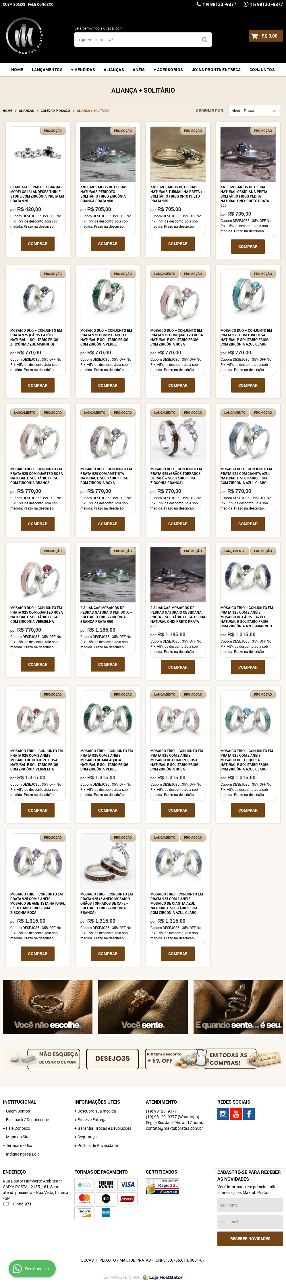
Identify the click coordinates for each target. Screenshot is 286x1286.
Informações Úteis (97, 1102)
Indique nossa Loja (23, 1154)
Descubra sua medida (97, 1111)
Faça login (114, 28)
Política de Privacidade (98, 1145)
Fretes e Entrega (92, 1119)
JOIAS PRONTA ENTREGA (216, 69)
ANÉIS (139, 69)
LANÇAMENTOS (47, 69)
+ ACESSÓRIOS (168, 69)
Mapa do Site (17, 1136)
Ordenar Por (209, 110)
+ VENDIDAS (83, 69)
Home (17, 69)
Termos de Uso (19, 1145)
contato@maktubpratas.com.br (174, 1128)
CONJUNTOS (262, 69)
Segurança (87, 1136)
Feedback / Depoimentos (28, 1119)
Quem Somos (14, 4)
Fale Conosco (40, 4)
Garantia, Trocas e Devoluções (104, 1128)
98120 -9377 (219, 4)
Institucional (19, 1102)
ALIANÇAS (114, 69)
